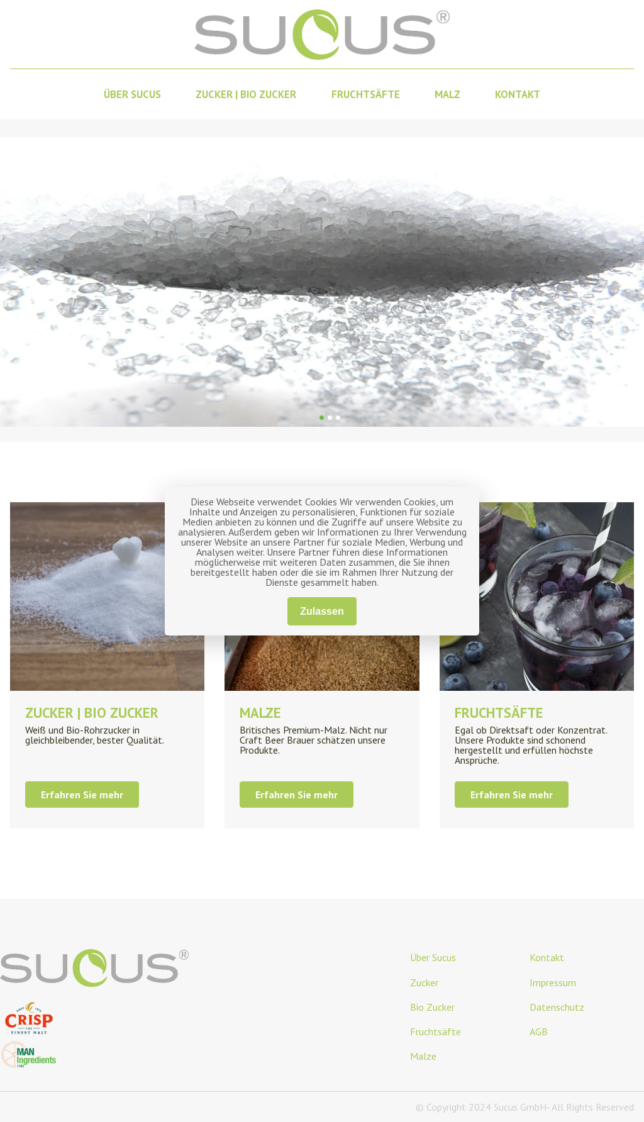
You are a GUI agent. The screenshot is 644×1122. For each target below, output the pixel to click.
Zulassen (321, 611)
